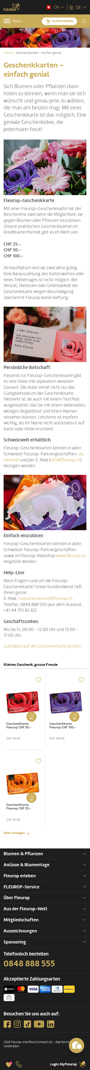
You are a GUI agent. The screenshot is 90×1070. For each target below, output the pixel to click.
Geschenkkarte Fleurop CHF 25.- (18, 806)
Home (8, 53)
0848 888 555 (29, 963)
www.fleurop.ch (71, 555)
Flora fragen (62, 21)
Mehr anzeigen (14, 833)
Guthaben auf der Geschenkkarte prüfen (42, 646)
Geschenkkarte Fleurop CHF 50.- (18, 725)
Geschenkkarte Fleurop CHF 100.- (62, 725)
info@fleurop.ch (65, 460)
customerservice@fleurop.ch (45, 598)
